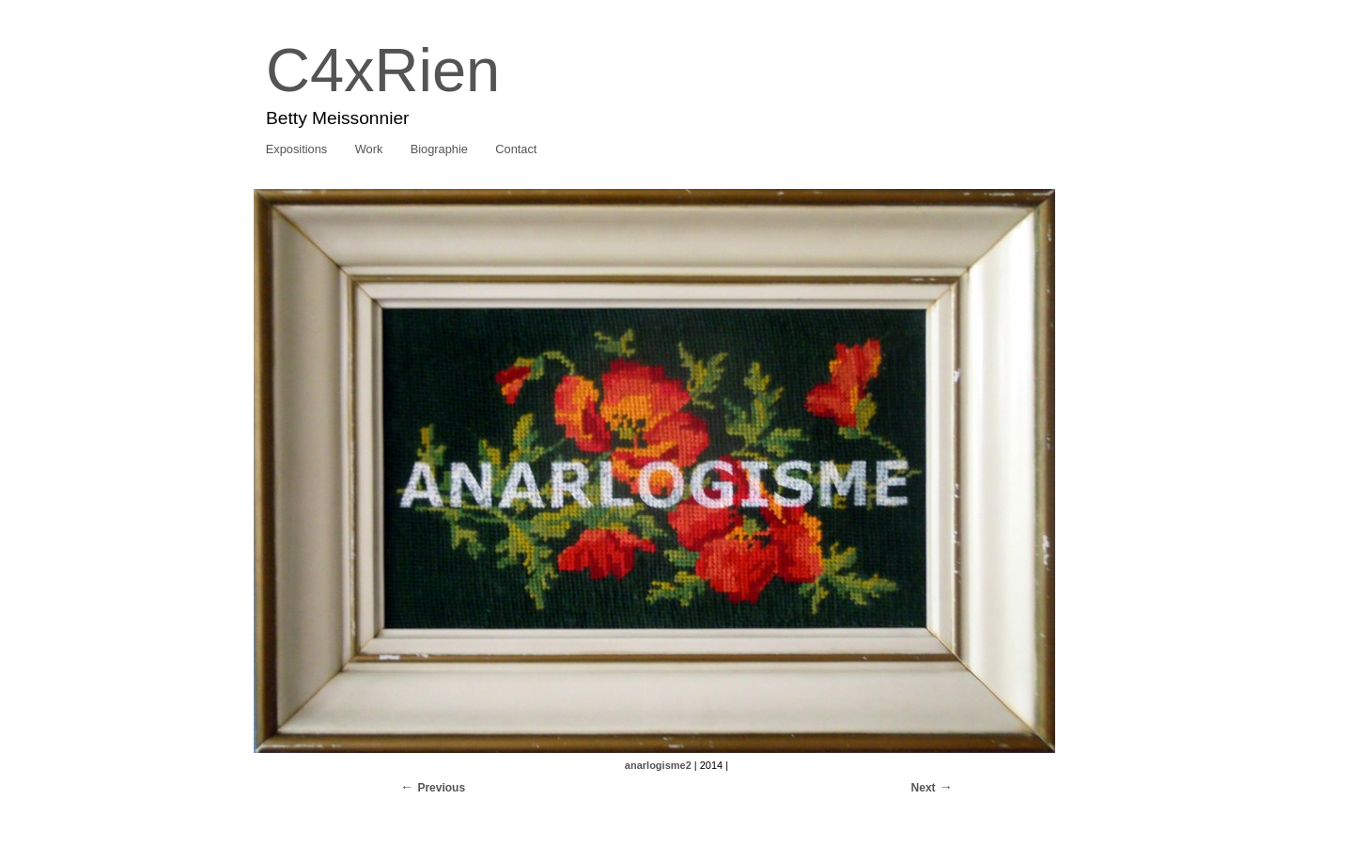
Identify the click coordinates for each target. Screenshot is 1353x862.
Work (369, 149)
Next (923, 787)
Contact (516, 149)
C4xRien (383, 70)
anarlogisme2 (658, 765)
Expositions (296, 149)
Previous (441, 787)
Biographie (439, 149)
